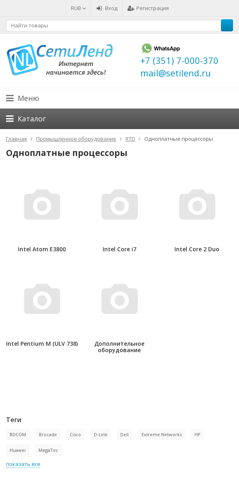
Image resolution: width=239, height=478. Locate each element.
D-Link (100, 434)
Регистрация (148, 8)
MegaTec (48, 450)
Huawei (18, 450)
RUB (78, 8)
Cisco (75, 434)
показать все (23, 464)
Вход (106, 8)
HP (197, 434)
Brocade (48, 434)
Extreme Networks (162, 434)
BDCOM (18, 434)
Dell (124, 434)
